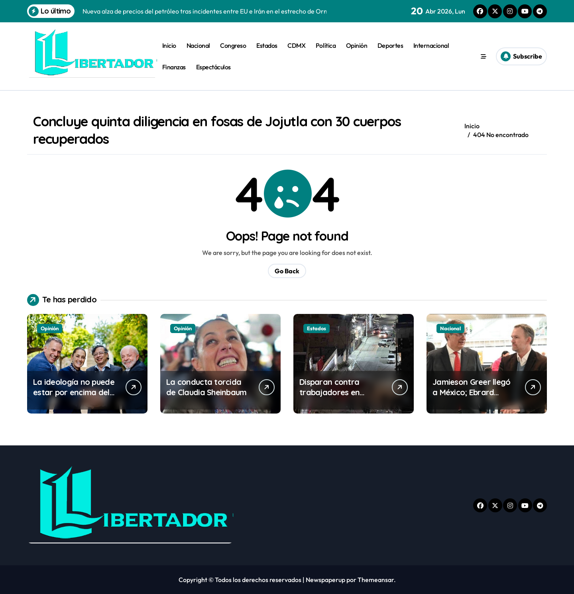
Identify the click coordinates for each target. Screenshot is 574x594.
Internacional (431, 45)
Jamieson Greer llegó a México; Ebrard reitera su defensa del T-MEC (472, 397)
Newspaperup (325, 580)
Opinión (357, 45)
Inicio (169, 45)
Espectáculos (213, 67)
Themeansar (376, 580)
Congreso (233, 45)
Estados (266, 45)
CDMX (296, 45)
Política (326, 45)
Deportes (390, 45)
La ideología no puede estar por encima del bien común (73, 392)
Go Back (287, 271)
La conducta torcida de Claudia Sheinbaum (206, 387)
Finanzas (174, 67)
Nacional (198, 45)
